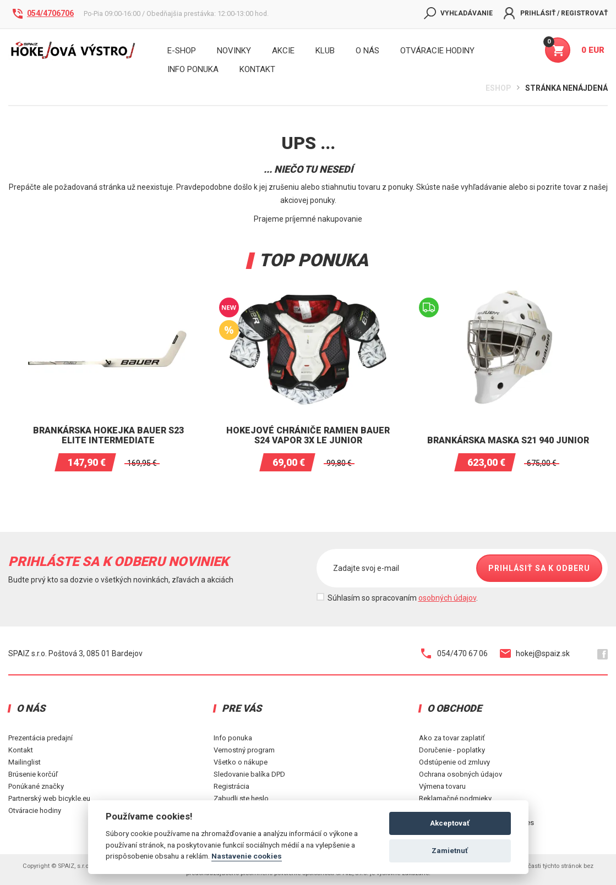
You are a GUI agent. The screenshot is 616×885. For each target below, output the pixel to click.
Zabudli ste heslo (241, 798)
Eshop (498, 88)
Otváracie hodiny (437, 51)
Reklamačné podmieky (455, 798)
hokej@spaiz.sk (535, 653)
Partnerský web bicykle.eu (49, 798)
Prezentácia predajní (40, 738)
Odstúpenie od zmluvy (454, 762)
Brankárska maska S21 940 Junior (508, 441)
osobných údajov (447, 597)
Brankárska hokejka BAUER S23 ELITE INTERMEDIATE (108, 435)
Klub (325, 51)
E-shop (181, 51)
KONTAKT (257, 69)
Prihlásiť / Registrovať (556, 13)
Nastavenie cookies (246, 855)
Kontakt (20, 750)
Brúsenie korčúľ (33, 774)
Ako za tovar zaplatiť (452, 738)
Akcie (283, 51)
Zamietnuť (450, 850)
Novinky (234, 51)
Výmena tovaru (442, 786)
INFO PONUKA (193, 69)
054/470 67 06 (454, 653)
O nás (367, 51)
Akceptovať (450, 823)
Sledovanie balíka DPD (249, 774)
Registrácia (231, 786)
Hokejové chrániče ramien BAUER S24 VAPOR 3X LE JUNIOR (308, 435)
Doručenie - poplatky (452, 750)
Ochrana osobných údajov (460, 774)
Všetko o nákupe (241, 762)
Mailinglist (24, 762)
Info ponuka (233, 738)
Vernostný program (244, 750)
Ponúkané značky (36, 786)
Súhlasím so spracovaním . (403, 597)
